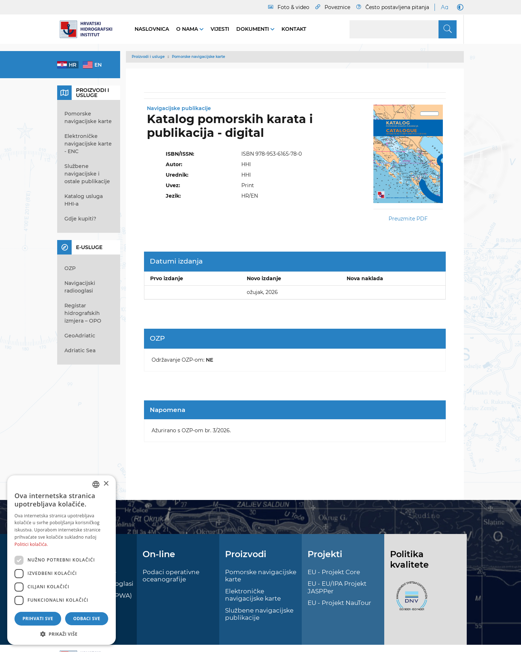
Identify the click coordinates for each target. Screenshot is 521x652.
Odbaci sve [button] (86, 618)
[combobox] (95, 484)
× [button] (106, 484)
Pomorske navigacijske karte (198, 56)
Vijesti (220, 29)
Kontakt (293, 29)
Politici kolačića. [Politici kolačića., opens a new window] (31, 544)
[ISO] (410, 599)
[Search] (403, 29)
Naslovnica (152, 29)
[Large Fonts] (444, 7)
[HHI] (88, 29)
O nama (187, 29)
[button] (61, 634)
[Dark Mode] (459, 7)
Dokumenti (253, 29)
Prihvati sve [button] (37, 618)
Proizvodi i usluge (148, 56)
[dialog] (61, 560)
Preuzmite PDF (408, 218)
